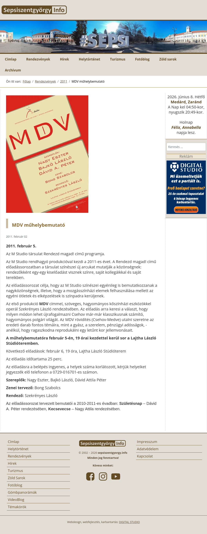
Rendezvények (38, 59)
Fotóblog (142, 59)
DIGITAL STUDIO (129, 522)
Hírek (64, 59)
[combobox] (186, 147)
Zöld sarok (168, 59)
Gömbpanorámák (22, 492)
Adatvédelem (148, 449)
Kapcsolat (145, 456)
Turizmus (117, 59)
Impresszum (147, 441)
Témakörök (17, 506)
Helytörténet (89, 59)
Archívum (13, 70)
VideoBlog (16, 499)
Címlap (10, 59)
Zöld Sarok (16, 477)
